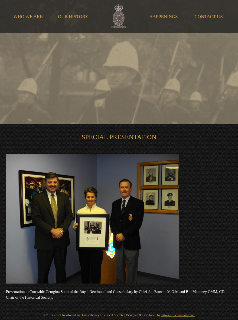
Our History (73, 16)
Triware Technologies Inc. (178, 315)
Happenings (163, 16)
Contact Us (208, 16)
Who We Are (28, 16)
